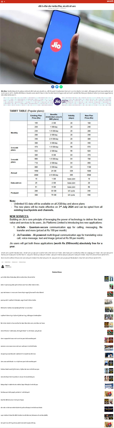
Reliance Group (22, 262)
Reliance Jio (14, 262)
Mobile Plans (7, 262)
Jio (2, 262)
